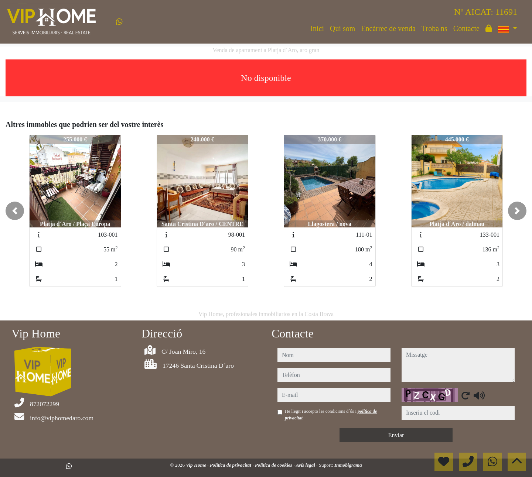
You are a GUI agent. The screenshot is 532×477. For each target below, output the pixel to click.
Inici (317, 28)
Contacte (466, 28)
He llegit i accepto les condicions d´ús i (331, 415)
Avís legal (306, 465)
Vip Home (196, 465)
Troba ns (434, 28)
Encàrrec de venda (388, 28)
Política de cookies (274, 465)
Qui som (342, 28)
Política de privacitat (231, 465)
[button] (15, 211)
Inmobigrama (348, 465)
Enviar (396, 435)
